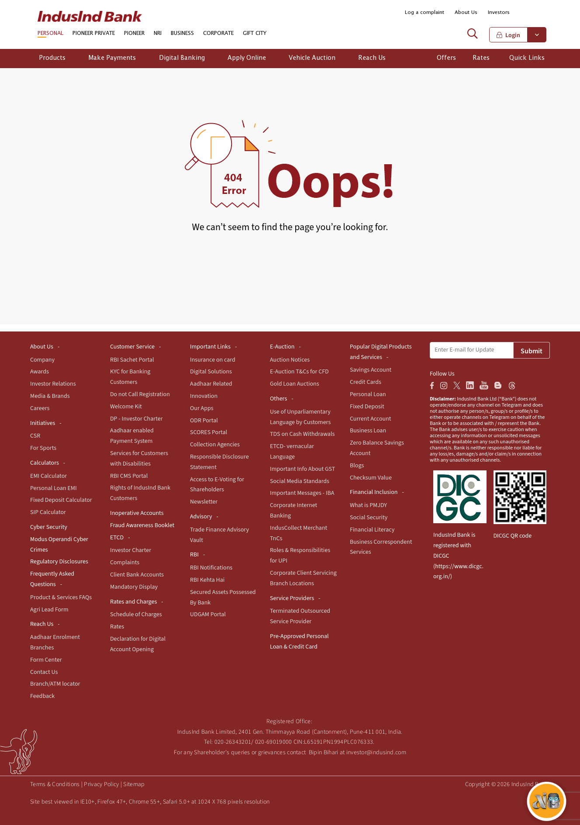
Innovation (204, 396)
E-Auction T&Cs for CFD (299, 371)
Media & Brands (50, 396)
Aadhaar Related (211, 384)
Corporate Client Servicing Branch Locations (303, 578)
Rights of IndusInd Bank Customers (140, 493)
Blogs (357, 465)
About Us (466, 12)
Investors (499, 12)
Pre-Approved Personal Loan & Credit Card (299, 641)
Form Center (46, 660)
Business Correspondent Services (381, 547)
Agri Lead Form (49, 609)
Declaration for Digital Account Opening (138, 644)
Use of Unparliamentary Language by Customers (300, 417)
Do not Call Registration (140, 394)
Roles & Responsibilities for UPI (300, 555)
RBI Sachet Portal (132, 360)
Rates (117, 626)
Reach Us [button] (372, 58)
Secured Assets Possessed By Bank (223, 597)
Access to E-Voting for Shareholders (217, 484)
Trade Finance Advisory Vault (219, 535)
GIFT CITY (254, 33)
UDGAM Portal (208, 614)
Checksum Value (371, 477)
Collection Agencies (215, 444)
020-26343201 (233, 742)
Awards (39, 371)
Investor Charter (130, 550)
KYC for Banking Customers (130, 377)
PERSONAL (50, 33)
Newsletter (204, 501)
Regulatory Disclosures (59, 561)
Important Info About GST (302, 469)
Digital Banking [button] (182, 58)
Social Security (368, 517)
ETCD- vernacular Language (292, 451)
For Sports (43, 448)
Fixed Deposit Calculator (61, 500)
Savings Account (370, 370)
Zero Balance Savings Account (377, 448)
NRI (158, 33)
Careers (39, 408)
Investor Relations (53, 384)
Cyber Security (48, 527)
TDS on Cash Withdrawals (302, 434)
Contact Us (44, 672)
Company (42, 360)
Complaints (124, 562)
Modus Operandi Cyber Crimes (59, 544)
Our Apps (202, 408)
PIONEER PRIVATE (93, 33)
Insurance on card (212, 360)
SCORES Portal (208, 432)
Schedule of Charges (136, 614)
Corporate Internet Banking (293, 510)
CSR (35, 435)
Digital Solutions (211, 371)
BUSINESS (182, 33)
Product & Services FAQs (61, 597)
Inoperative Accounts (137, 513)
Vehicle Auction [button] (312, 58)
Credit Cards (365, 382)
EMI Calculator (48, 476)
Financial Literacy (372, 529)
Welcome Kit (126, 406)
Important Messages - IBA (302, 493)
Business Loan (368, 430)
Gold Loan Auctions (294, 384)
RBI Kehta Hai (207, 580)
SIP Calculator (48, 512)
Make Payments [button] (112, 58)
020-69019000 (273, 742)
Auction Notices (290, 360)
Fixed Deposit (367, 406)
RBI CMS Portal (129, 476)
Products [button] (52, 58)
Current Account (370, 418)
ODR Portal (204, 420)
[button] (540, 13)
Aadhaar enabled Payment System (132, 435)
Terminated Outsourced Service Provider (300, 616)
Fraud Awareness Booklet (142, 525)
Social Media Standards (299, 481)
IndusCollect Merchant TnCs (298, 533)
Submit (531, 351)
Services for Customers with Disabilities (139, 458)
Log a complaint (424, 12)
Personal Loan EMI (53, 488)
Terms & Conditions (54, 784)
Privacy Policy (101, 784)
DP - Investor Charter (136, 418)
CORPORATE (218, 33)
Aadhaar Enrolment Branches (55, 642)
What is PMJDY (368, 505)
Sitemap (134, 784)
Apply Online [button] (247, 58)
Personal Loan (368, 394)
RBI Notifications (211, 567)
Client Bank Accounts (137, 574)
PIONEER (134, 33)
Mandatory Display (134, 587)
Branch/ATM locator (55, 684)
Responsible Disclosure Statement (219, 462)
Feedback (42, 696)
